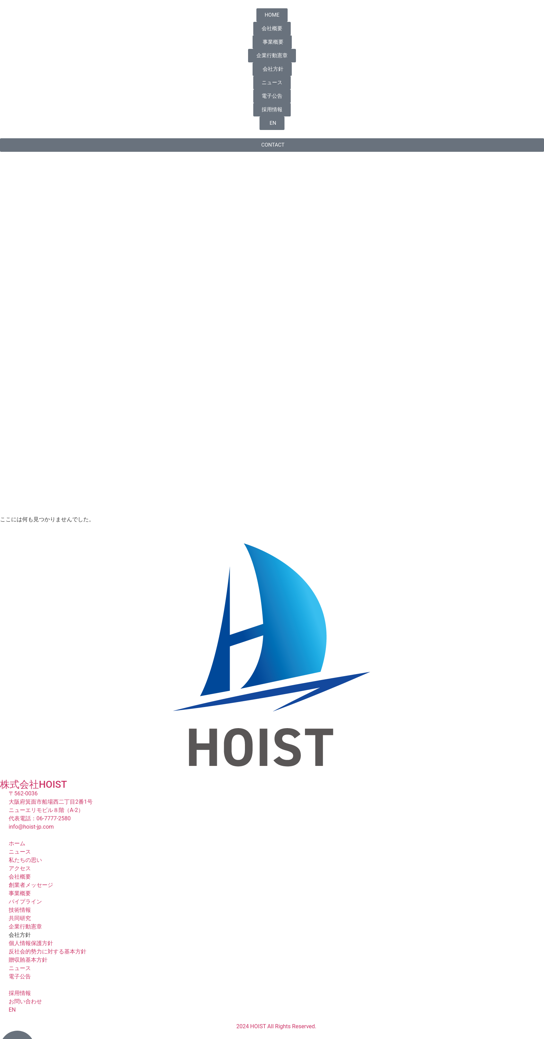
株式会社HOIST (33, 784)
